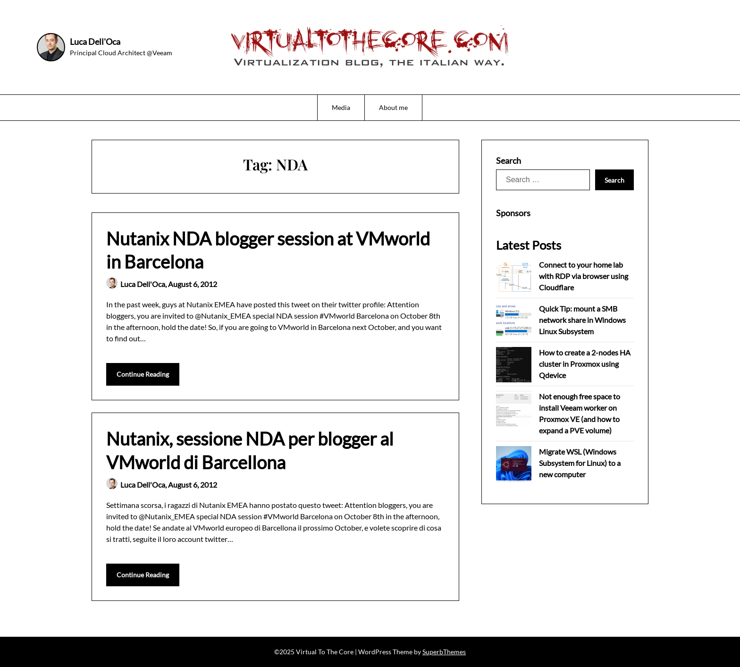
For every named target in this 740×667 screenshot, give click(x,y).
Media (341, 107)
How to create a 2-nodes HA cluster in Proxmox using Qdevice (585, 364)
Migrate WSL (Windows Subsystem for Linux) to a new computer (580, 463)
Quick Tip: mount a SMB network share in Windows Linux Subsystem (582, 320)
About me (393, 107)
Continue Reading (143, 374)
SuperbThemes (444, 652)
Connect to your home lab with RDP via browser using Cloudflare (583, 276)
